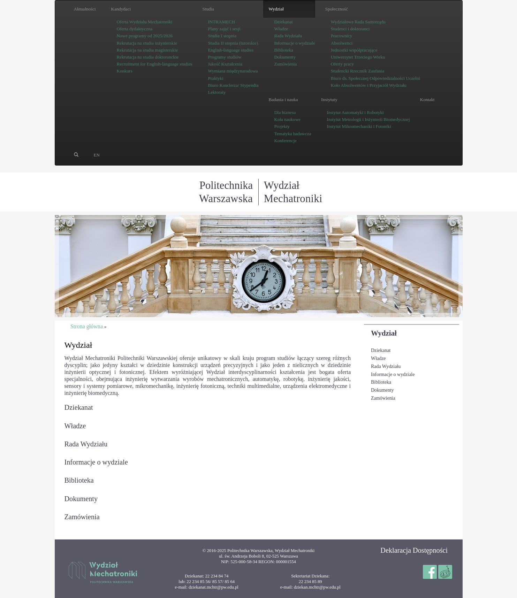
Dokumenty (382, 390)
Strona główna (86, 326)
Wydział (384, 333)
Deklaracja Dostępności (414, 550)
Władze (378, 358)
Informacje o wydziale (393, 374)
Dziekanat (381, 350)
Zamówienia (383, 398)
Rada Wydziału (386, 366)
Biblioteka (381, 382)
